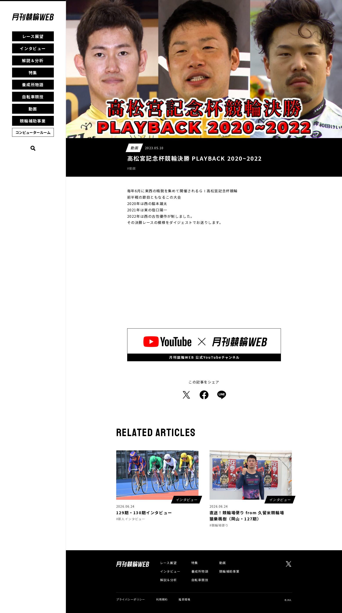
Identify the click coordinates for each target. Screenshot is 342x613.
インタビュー (33, 48)
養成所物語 (33, 84)
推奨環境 (184, 599)
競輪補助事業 (33, 121)
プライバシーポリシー (130, 599)
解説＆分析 (33, 60)
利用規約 (162, 599)
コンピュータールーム (33, 132)
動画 (33, 108)
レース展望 (33, 36)
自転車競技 (33, 96)
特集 (33, 72)
